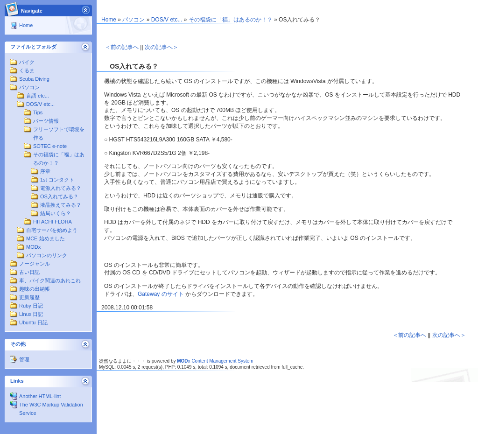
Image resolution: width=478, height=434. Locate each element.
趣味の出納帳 (34, 289)
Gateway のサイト (161, 294)
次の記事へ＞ (161, 47)
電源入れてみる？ (60, 188)
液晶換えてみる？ (60, 205)
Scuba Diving (34, 79)
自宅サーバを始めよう (51, 230)
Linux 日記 (31, 314)
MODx (33, 247)
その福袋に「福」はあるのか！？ (231, 19)
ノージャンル (34, 263)
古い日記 (29, 272)
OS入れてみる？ (59, 196)
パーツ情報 (46, 121)
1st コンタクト (57, 179)
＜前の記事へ (122, 47)
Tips (37, 112)
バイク (27, 62)
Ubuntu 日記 (33, 322)
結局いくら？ (55, 213)
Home (26, 25)
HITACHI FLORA (52, 221)
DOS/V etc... (40, 104)
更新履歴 (29, 297)
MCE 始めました (45, 238)
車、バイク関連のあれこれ (50, 280)
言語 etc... (37, 95)
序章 (45, 171)
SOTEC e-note (50, 146)
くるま (27, 70)
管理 (24, 359)
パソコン (29, 87)
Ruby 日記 (31, 305)
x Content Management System (215, 361)
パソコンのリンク (46, 255)
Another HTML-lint (40, 396)
